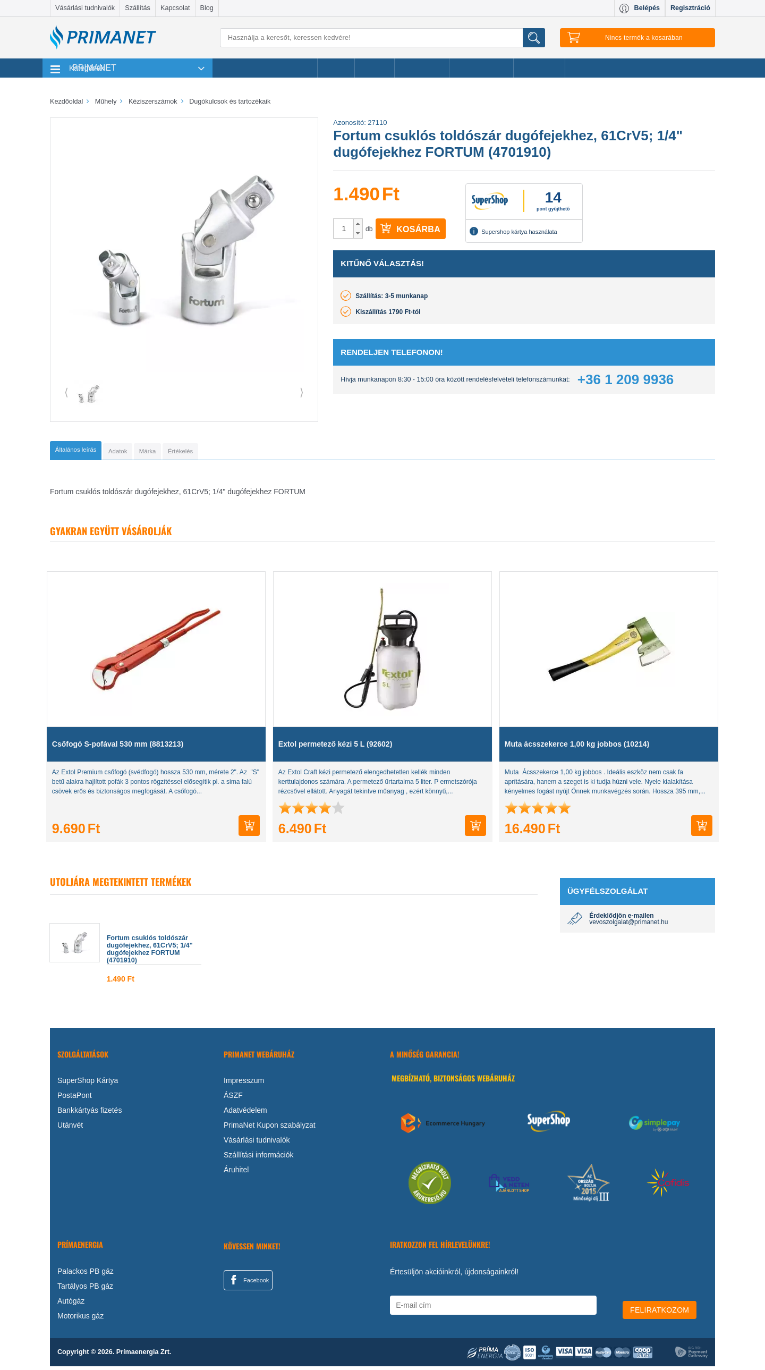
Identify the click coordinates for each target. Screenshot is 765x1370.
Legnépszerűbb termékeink (265, 68)
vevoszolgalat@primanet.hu (628, 925)
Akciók (336, 68)
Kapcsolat (175, 8)
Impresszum (244, 1084)
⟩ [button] (302, 392)
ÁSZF (233, 1099)
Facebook (248, 1283)
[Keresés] (382, 37)
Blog (207, 8)
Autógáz (70, 1304)
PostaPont (74, 1099)
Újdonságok (421, 68)
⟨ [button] (66, 392)
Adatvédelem (245, 1114)
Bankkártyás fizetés (89, 1114)
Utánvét (70, 1128)
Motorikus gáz (80, 1319)
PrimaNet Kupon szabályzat (270, 1128)
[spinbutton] (344, 228)
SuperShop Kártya (87, 1084)
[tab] (92, 452)
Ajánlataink (539, 68)
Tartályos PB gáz (85, 1289)
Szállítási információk (259, 1158)
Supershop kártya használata (513, 231)
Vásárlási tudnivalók (85, 8)
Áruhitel (236, 1173)
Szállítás (137, 8)
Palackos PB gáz (85, 1274)
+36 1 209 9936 (625, 379)
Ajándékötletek (481, 68)
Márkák (374, 68)
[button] (357, 224)
